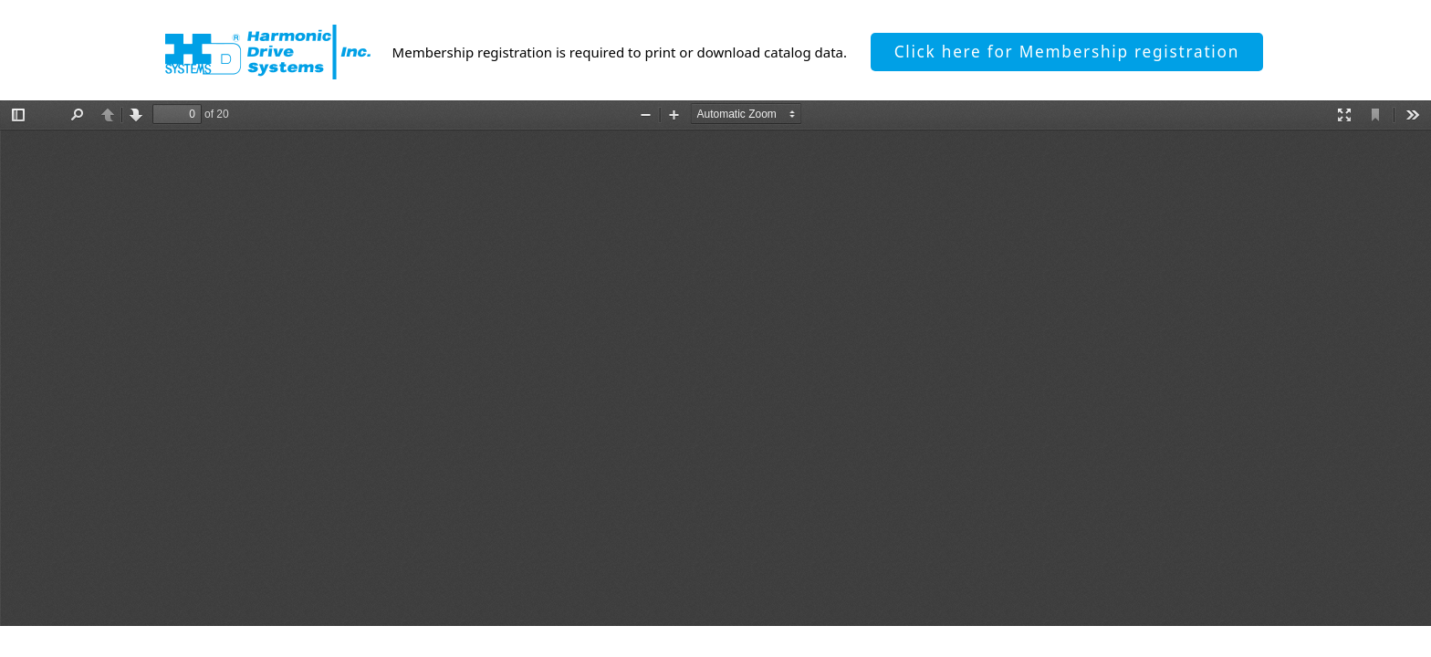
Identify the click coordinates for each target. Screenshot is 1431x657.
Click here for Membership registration (1066, 51)
